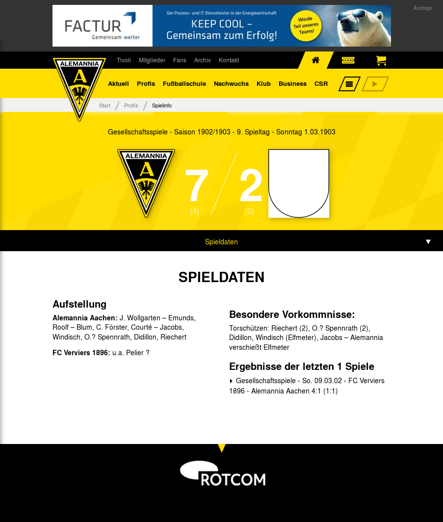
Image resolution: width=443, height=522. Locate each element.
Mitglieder (152, 59)
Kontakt (229, 59)
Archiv (202, 59)
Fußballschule (184, 83)
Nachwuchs (231, 83)
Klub (264, 83)
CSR (321, 83)
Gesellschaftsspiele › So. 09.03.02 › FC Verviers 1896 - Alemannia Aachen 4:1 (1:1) (307, 385)
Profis (146, 83)
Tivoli (124, 59)
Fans (179, 59)
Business (293, 83)
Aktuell (118, 83)
